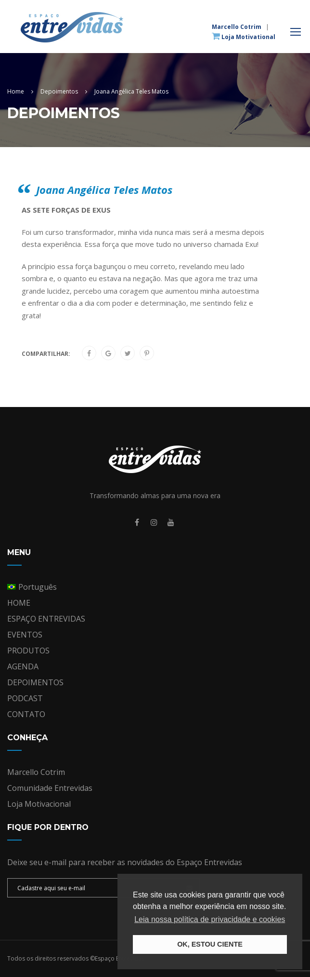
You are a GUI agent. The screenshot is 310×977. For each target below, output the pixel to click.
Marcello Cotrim (236, 27)
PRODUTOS (28, 650)
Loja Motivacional (39, 804)
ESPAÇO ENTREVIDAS (46, 618)
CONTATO (26, 714)
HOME (18, 602)
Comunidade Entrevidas (49, 788)
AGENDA (23, 666)
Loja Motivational (243, 36)
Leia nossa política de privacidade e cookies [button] (209, 919)
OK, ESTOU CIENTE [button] (210, 944)
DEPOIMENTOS (35, 682)
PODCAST (25, 698)
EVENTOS (24, 634)
